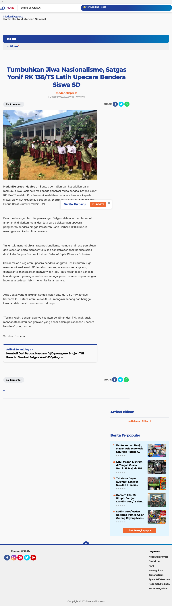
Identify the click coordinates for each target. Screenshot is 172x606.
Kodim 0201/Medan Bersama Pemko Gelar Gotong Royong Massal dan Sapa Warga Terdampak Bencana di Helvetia (130, 515)
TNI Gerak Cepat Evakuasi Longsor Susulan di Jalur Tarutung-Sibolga (127, 482)
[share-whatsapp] (127, 104)
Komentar (13, 379)
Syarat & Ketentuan (159, 579)
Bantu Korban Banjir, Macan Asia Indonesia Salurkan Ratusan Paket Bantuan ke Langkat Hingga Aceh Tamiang (129, 449)
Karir (151, 565)
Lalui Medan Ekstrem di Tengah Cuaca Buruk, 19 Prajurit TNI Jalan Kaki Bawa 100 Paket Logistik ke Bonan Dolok (129, 465)
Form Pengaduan (158, 588)
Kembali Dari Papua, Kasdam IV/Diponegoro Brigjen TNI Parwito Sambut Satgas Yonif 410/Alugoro (45, 355)
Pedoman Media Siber (160, 584)
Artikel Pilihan (122, 412)
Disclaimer (154, 561)
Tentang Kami (156, 575)
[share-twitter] (121, 104)
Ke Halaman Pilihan (139, 421)
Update (98, 204)
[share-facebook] (115, 104)
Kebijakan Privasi (158, 556)
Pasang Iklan (156, 570)
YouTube (35, 559)
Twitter (28, 559)
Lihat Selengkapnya (140, 530)
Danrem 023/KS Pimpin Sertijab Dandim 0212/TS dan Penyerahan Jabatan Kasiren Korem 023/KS (129, 498)
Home (10, 7)
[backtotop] (86, 544)
